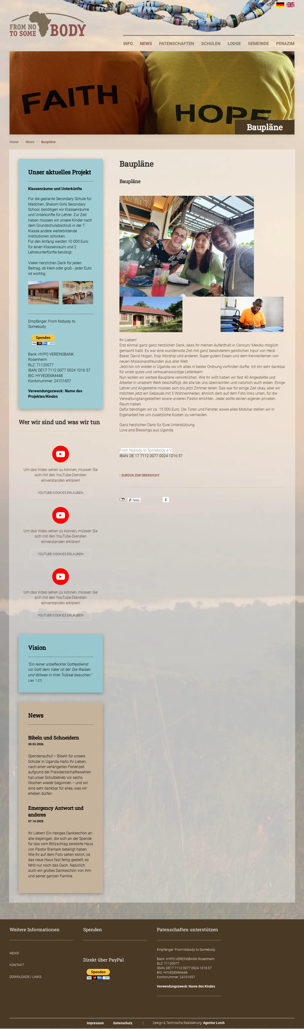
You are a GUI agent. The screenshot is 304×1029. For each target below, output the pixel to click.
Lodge (234, 44)
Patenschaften (176, 44)
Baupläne (48, 143)
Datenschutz (122, 1024)
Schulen (211, 44)
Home (14, 143)
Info (128, 44)
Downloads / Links (25, 977)
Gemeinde (258, 44)
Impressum (95, 1024)
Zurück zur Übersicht (139, 476)
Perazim (285, 44)
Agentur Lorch (214, 1023)
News (146, 44)
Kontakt (17, 965)
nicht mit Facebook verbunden (122, 500)
